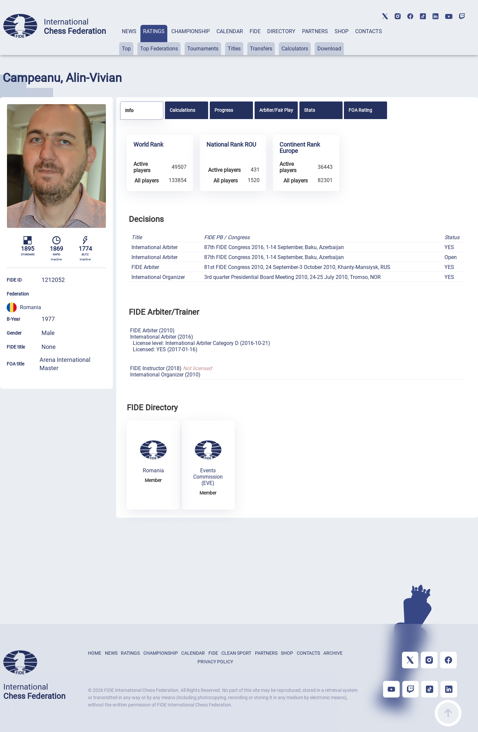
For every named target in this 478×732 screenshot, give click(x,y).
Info (129, 110)
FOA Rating (360, 110)
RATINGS (154, 31)
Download (329, 48)
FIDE (255, 31)
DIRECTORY (281, 31)
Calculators (294, 48)
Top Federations (159, 48)
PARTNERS (315, 31)
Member (153, 480)
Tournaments (202, 48)
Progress (223, 110)
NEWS (129, 31)
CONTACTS (368, 31)
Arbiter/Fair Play (276, 110)
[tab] (129, 40)
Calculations (182, 110)
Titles (234, 48)
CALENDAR (229, 31)
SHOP (342, 31)
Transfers (261, 48)
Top (126, 48)
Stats (309, 110)
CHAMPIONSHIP (190, 31)
